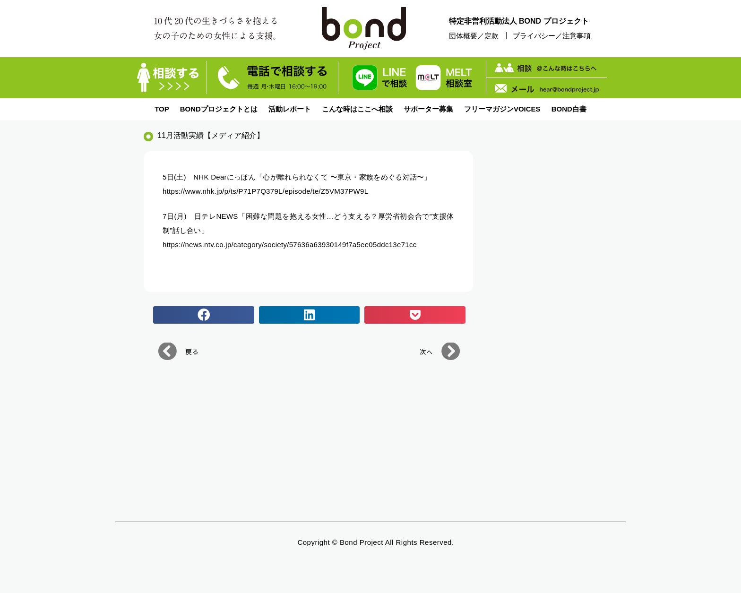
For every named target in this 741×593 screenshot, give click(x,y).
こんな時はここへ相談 (357, 109)
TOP (162, 109)
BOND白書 (568, 109)
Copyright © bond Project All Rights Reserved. (375, 542)
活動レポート (289, 109)
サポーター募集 (428, 109)
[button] (203, 315)
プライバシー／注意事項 (552, 36)
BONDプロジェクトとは (219, 109)
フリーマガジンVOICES (502, 109)
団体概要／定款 (474, 36)
